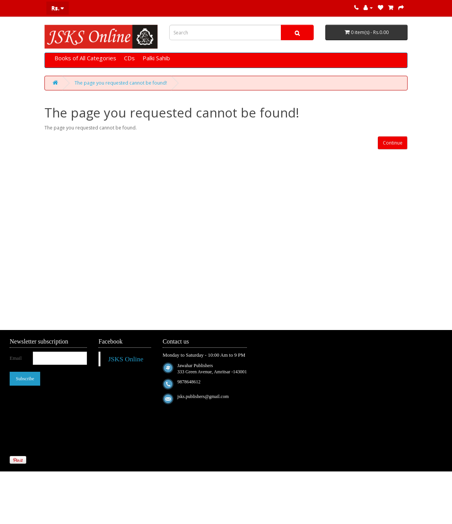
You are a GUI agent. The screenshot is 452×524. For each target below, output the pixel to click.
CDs (129, 58)
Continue (393, 143)
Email (16, 358)
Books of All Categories (85, 58)
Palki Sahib (156, 58)
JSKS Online (125, 359)
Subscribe (25, 378)
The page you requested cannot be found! (121, 83)
